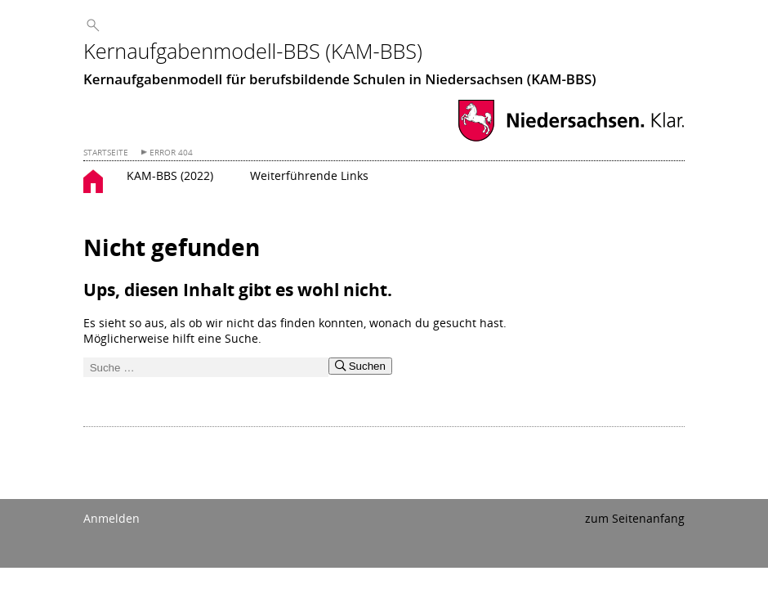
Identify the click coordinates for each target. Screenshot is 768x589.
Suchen (360, 366)
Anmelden (111, 518)
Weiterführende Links (309, 175)
